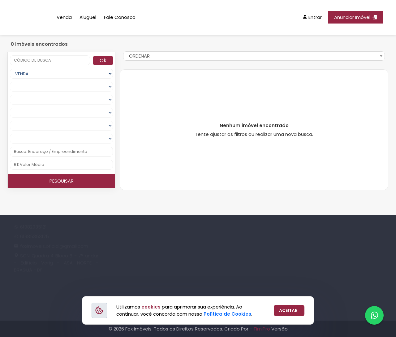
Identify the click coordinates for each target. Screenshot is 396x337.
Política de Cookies (227, 314)
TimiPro (262, 329)
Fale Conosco (120, 17)
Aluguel (88, 17)
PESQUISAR (62, 181)
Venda (64, 17)
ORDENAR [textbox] (139, 56)
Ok (103, 60)
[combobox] (254, 56)
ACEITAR (288, 310)
